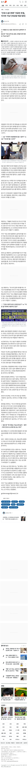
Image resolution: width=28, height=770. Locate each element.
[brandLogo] (4, 1)
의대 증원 (21, 501)
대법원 (13, 504)
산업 (3, 730)
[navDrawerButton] (26, 2)
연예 (2, 686)
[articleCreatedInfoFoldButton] (16, 24)
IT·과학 (17, 730)
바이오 (24, 730)
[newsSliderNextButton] (25, 646)
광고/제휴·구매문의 (10, 743)
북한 (17, 727)
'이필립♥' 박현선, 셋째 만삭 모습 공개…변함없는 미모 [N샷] (13, 677)
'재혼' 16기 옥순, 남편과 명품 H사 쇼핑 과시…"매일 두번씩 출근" (13, 670)
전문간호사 (14, 501)
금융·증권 (24, 727)
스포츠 (3, 705)
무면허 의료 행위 (13, 507)
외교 (10, 727)
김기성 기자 (6, 21)
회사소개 (3, 743)
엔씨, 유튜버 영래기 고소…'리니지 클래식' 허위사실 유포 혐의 (12, 657)
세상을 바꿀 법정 (6, 501)
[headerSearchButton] (20, 2)
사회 (2, 9)
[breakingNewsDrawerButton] (23, 2)
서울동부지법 (20, 504)
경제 (17, 724)
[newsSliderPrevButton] (21, 646)
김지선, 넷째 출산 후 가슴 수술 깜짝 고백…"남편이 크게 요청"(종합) (13, 650)
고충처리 (25, 743)
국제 (24, 724)
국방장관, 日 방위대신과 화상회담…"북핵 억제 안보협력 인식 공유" (11, 518)
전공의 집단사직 (5, 504)
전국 (3, 727)
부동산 (10, 730)
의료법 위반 (4, 507)
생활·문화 (3, 733)
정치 (3, 724)
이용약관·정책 (19, 743)
